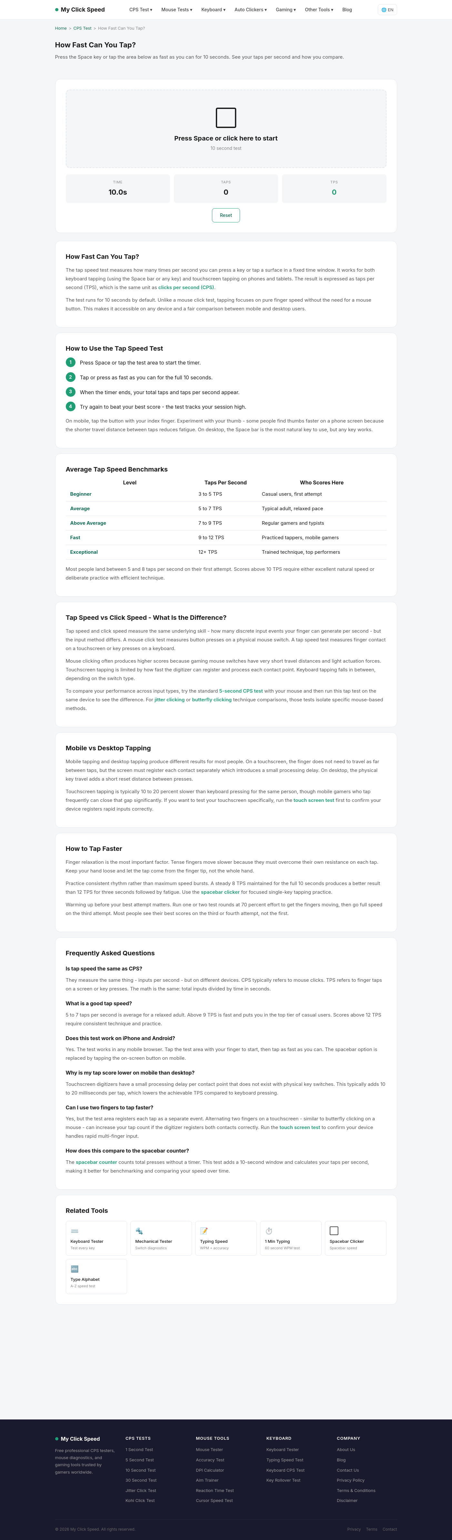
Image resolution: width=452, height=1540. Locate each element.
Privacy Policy (351, 1480)
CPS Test (83, 28)
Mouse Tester (209, 1449)
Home (61, 28)
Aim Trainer (207, 1480)
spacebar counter (96, 1162)
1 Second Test (139, 1449)
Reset (226, 215)
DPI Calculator (210, 1470)
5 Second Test (140, 1459)
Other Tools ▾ (319, 9)
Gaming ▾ (286, 9)
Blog (347, 9)
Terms (371, 1529)
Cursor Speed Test (214, 1500)
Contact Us (348, 1470)
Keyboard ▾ (213, 9)
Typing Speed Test (284, 1459)
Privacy (354, 1529)
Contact (390, 1529)
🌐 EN (387, 9)
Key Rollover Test (283, 1480)
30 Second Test (141, 1480)
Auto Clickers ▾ (251, 9)
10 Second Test (141, 1470)
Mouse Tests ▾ (176, 9)
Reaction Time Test (215, 1490)
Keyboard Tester (282, 1449)
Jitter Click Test (141, 1490)
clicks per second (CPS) (186, 287)
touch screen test (314, 800)
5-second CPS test (241, 691)
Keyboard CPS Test (285, 1470)
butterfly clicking (212, 700)
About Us (346, 1449)
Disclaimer (347, 1500)
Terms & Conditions (356, 1490)
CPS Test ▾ (140, 9)
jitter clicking (170, 700)
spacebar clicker (220, 892)
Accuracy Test (210, 1459)
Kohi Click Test (140, 1500)
